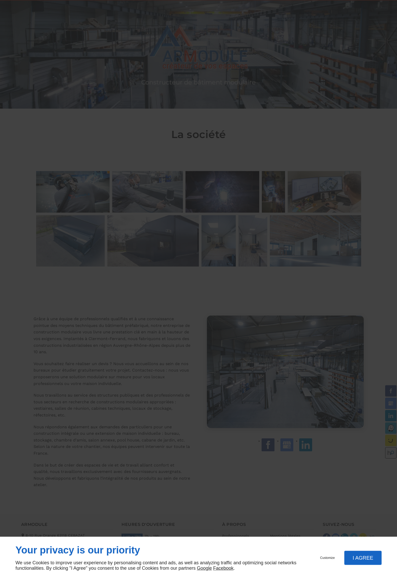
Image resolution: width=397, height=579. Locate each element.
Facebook (223, 568)
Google (204, 568)
